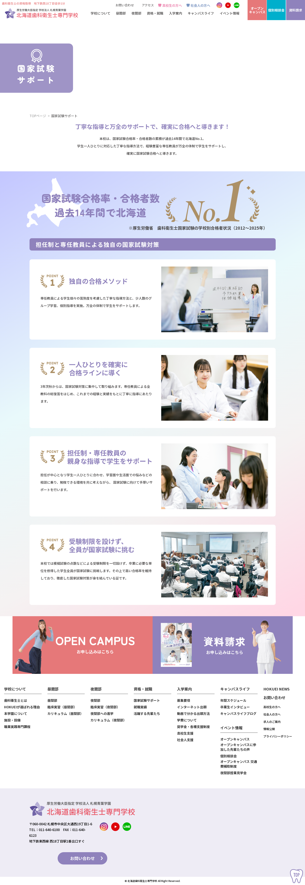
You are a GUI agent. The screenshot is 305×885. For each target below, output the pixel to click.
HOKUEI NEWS (276, 689)
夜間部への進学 (101, 713)
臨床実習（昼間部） (62, 707)
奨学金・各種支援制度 (193, 726)
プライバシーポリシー (277, 736)
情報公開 (269, 729)
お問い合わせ (124, 5)
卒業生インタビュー (235, 707)
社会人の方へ (200, 5)
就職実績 (140, 707)
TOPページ (38, 115)
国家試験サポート (147, 700)
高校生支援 (185, 733)
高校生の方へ (172, 5)
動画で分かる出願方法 (193, 713)
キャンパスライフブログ (238, 713)
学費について (187, 720)
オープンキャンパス (235, 739)
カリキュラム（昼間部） (65, 713)
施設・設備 (12, 720)
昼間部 (52, 700)
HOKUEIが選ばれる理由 (22, 707)
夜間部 (95, 700)
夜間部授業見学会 (233, 773)
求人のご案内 (272, 722)
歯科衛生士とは (15, 700)
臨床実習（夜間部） (105, 707)
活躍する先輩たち (147, 713)
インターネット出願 (192, 707)
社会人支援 (185, 739)
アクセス (148, 5)
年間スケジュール (233, 700)
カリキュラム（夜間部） (108, 720)
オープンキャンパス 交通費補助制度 (238, 764)
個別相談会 (228, 756)
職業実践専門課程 (17, 726)
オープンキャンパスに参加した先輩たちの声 (238, 747)
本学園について (15, 713)
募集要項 (183, 700)
